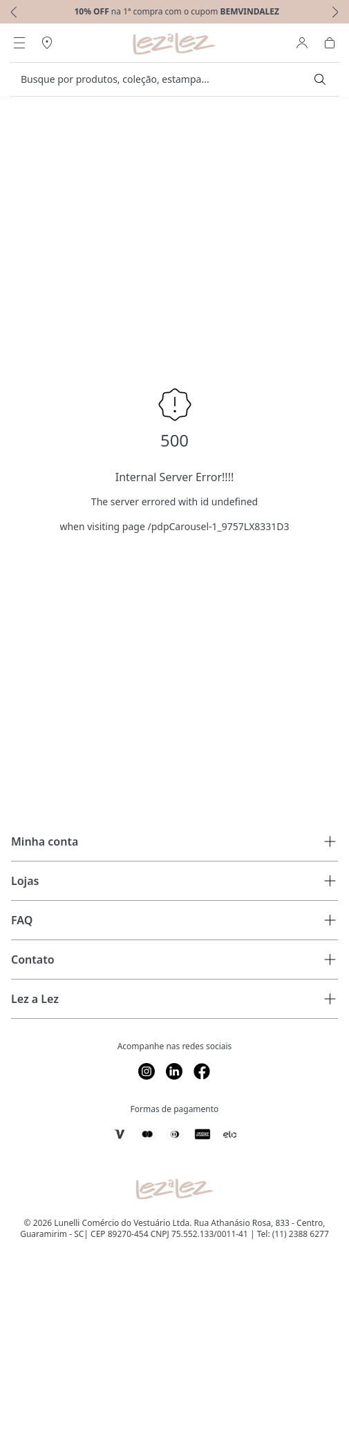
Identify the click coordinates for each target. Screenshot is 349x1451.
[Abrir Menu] (19, 43)
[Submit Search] (320, 79)
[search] (166, 79)
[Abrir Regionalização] (47, 43)
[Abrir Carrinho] (330, 43)
